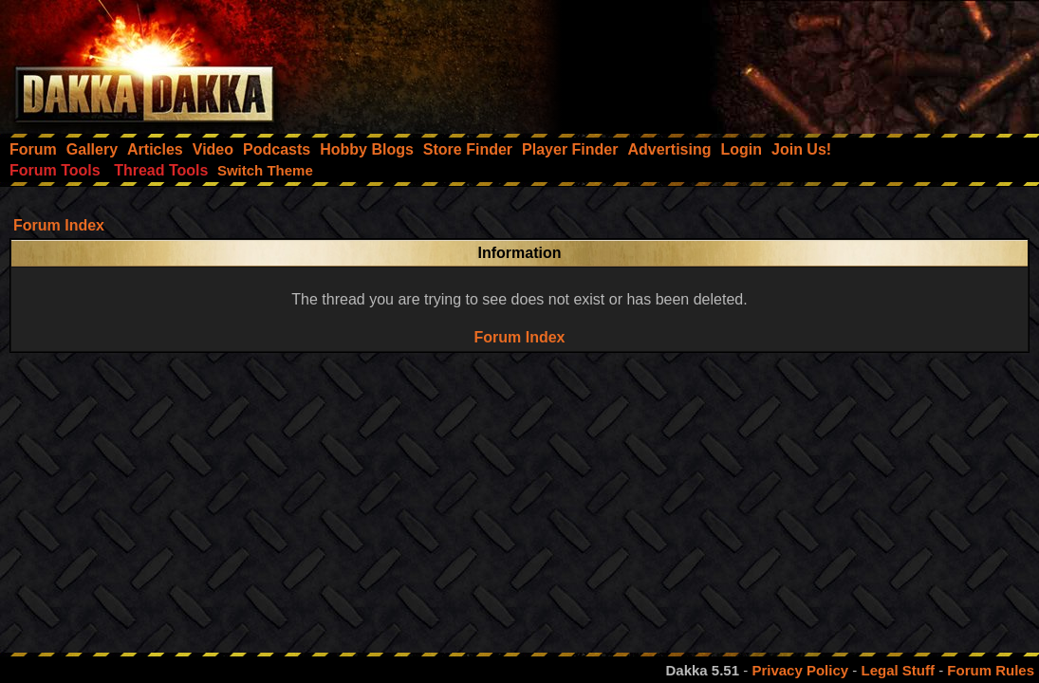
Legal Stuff (898, 670)
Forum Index (58, 225)
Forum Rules (990, 670)
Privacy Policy (799, 670)
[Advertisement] (784, 61)
